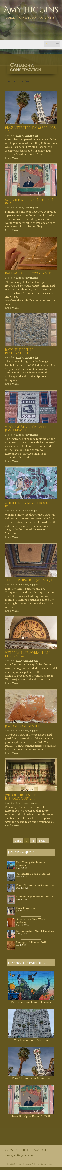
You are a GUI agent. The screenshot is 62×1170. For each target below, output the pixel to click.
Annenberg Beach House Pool (27, 505)
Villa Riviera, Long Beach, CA (33, 873)
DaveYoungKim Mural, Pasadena (35, 931)
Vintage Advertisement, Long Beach (26, 429)
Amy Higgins (31, 10)
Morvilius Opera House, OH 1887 (29, 202)
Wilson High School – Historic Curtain (24, 797)
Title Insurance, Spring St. (29, 580)
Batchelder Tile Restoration (19, 351)
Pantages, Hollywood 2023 (28, 274)
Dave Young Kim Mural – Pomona (31, 1002)
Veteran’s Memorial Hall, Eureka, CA (28, 654)
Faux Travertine (25, 908)
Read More (12, 158)
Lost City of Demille (23, 727)
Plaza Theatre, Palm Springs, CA (30, 129)
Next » (43, 840)
